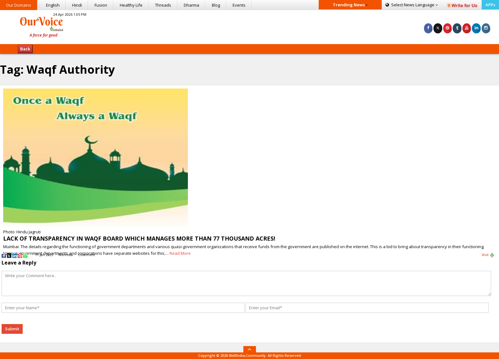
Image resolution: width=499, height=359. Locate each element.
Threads (163, 5)
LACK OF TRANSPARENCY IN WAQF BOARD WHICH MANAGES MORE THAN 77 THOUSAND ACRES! (139, 238)
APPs (490, 5)
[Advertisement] (249, 26)
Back (25, 49)
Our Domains (18, 5)
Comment (86, 255)
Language (412, 5)
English (53, 5)
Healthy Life (131, 5)
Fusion (101, 5)
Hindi (77, 5)
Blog (216, 5)
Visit (488, 255)
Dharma (191, 5)
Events (239, 5)
